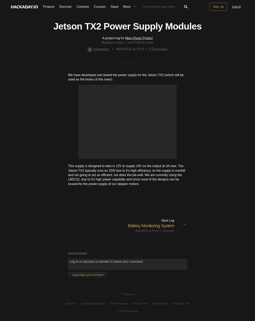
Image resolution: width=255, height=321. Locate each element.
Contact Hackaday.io (93, 303)
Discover (65, 6)
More (130, 6)
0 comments (167, 230)
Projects (49, 6)
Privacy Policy (160, 303)
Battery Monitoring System (151, 225)
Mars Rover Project (139, 38)
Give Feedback (118, 303)
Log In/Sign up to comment (87, 274)
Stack (115, 6)
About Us (71, 303)
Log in (236, 6)
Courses (100, 6)
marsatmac (98, 49)
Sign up (218, 6)
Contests (82, 6)
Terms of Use (139, 303)
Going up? (127, 294)
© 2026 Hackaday (127, 311)
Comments (158, 49)
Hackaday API (181, 303)
